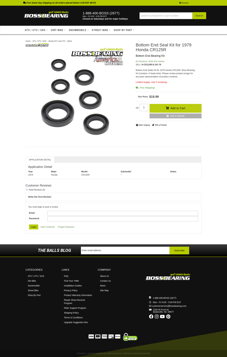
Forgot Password (66, 227)
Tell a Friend (161, 125)
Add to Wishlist (177, 116)
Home (28, 41)
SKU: (138, 64)
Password (34, 218)
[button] (173, 15)
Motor (69, 41)
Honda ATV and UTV (56, 41)
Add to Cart (177, 108)
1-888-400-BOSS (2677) (164, 298)
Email (32, 213)
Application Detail (40, 159)
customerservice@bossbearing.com (169, 306)
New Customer (48, 227)
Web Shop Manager (141, 353)
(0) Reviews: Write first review (150, 61)
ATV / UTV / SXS (39, 41)
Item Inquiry (144, 125)
